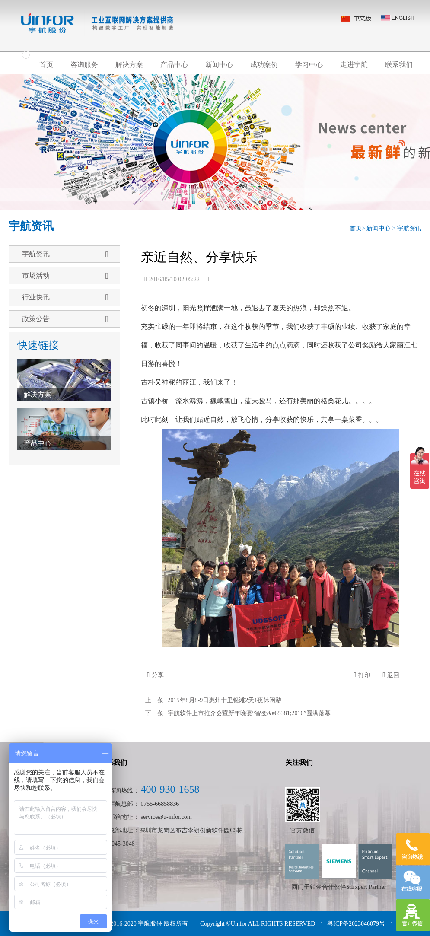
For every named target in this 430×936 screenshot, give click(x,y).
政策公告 (65, 319)
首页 (46, 64)
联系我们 (399, 64)
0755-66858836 (160, 804)
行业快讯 (65, 297)
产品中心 (174, 64)
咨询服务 (84, 64)
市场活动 (65, 275)
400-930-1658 (170, 789)
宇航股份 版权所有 (163, 923)
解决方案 (129, 64)
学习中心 (309, 64)
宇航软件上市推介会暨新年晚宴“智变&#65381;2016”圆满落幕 (249, 713)
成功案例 (264, 64)
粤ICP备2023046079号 (356, 923)
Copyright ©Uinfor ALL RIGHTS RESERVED (257, 923)
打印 (362, 675)
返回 (390, 675)
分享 (155, 675)
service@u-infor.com (166, 817)
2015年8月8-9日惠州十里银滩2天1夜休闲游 (225, 700)
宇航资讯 (409, 228)
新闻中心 (219, 64)
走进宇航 (354, 64)
